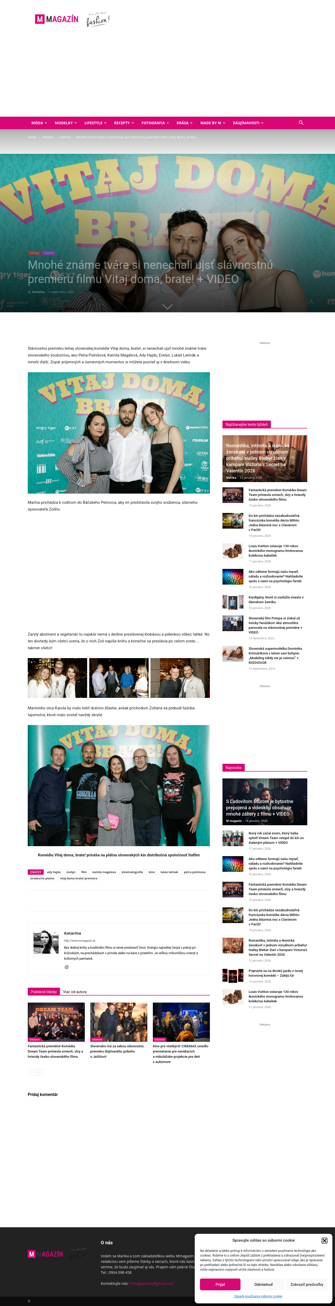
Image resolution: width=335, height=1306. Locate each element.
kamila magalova (104, 872)
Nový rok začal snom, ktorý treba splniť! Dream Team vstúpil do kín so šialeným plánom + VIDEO (276, 838)
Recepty (124, 122)
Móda (39, 122)
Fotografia (155, 122)
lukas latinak (169, 872)
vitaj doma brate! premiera (78, 878)
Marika (231, 477)
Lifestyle (96, 122)
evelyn (71, 872)
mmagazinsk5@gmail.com (152, 1283)
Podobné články (44, 992)
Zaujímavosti (248, 122)
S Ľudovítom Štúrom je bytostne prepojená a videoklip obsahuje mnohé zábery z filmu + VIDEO (259, 808)
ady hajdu (54, 872)
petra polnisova (195, 872)
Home (32, 137)
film (84, 872)
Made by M (212, 122)
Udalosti (65, 137)
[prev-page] (31, 1072)
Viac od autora (75, 992)
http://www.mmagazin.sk (79, 940)
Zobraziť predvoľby (306, 1284)
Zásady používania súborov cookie (258, 1296)
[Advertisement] (167, 77)
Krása (185, 122)
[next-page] (39, 1072)
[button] (324, 1240)
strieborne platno (42, 878)
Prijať (220, 1284)
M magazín (234, 821)
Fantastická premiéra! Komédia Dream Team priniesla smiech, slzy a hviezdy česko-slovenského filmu (55, 1051)
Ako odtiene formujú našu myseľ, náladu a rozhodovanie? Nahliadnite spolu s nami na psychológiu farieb (276, 576)
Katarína (38, 292)
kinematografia (132, 872)
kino (152, 872)
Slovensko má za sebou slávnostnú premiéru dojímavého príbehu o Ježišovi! (117, 1051)
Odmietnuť (263, 1284)
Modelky (66, 122)
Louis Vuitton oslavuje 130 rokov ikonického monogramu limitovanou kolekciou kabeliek (276, 550)
